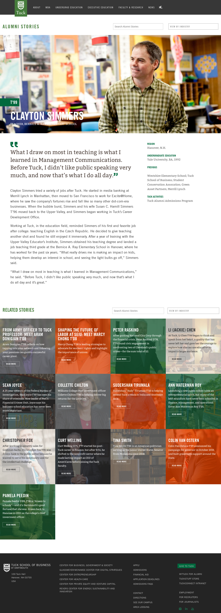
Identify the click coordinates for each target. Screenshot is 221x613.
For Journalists (189, 601)
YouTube (192, 608)
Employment (186, 592)
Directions (139, 597)
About (36, 7)
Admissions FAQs (143, 583)
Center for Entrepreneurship (78, 574)
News (151, 7)
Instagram (180, 608)
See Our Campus (142, 602)
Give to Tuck (186, 566)
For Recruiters (188, 597)
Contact (138, 593)
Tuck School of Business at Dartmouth (21, 8)
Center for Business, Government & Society (86, 565)
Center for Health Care (74, 579)
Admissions (140, 569)
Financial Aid (141, 574)
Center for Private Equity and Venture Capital (88, 583)
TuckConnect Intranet (192, 583)
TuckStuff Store (189, 578)
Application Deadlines (146, 579)
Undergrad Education (69, 7)
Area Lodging (141, 607)
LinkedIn (186, 608)
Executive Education (100, 7)
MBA (48, 7)
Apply (136, 565)
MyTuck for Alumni (190, 574)
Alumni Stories (21, 26)
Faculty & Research (131, 7)
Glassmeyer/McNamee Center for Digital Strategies (91, 569)
